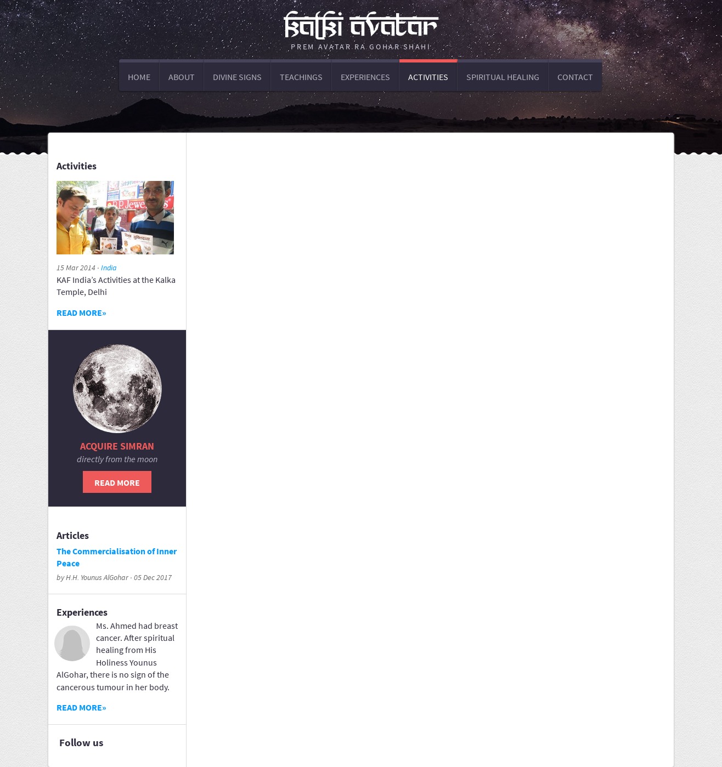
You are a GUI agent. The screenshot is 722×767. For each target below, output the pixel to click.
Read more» (81, 312)
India (109, 267)
